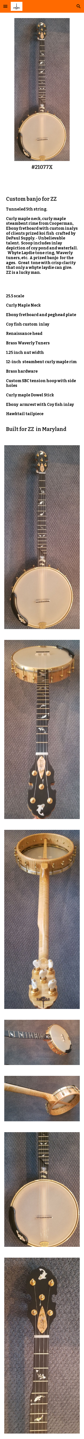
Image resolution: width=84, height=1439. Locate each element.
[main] (41, 167)
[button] (5, 6)
